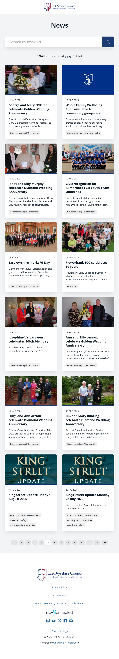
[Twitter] (59, 620)
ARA (12, 515)
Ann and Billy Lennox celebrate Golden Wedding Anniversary (86, 341)
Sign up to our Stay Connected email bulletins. (59, 603)
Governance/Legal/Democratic (24, 133)
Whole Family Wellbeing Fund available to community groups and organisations (84, 111)
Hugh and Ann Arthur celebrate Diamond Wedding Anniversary (30, 420)
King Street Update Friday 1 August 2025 (30, 497)
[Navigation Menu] (112, 7)
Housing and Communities (22, 525)
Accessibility (59, 595)
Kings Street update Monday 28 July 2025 (87, 497)
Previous (14, 542)
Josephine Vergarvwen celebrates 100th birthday (28, 339)
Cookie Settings (59, 631)
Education (72, 286)
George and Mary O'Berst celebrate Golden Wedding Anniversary (29, 109)
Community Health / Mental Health (83, 133)
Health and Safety (18, 520)
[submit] (108, 42)
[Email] (71, 620)
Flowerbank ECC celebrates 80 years (86, 264)
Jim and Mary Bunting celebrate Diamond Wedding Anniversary (88, 420)
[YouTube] (53, 620)
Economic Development (29, 515)
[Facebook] (65, 620)
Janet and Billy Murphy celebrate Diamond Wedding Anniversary (30, 188)
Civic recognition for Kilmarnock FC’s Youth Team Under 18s (87, 188)
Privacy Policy (59, 587)
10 (82, 542)
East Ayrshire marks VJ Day (29, 262)
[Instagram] (48, 620)
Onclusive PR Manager (65, 642)
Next (97, 542)
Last (104, 542)
